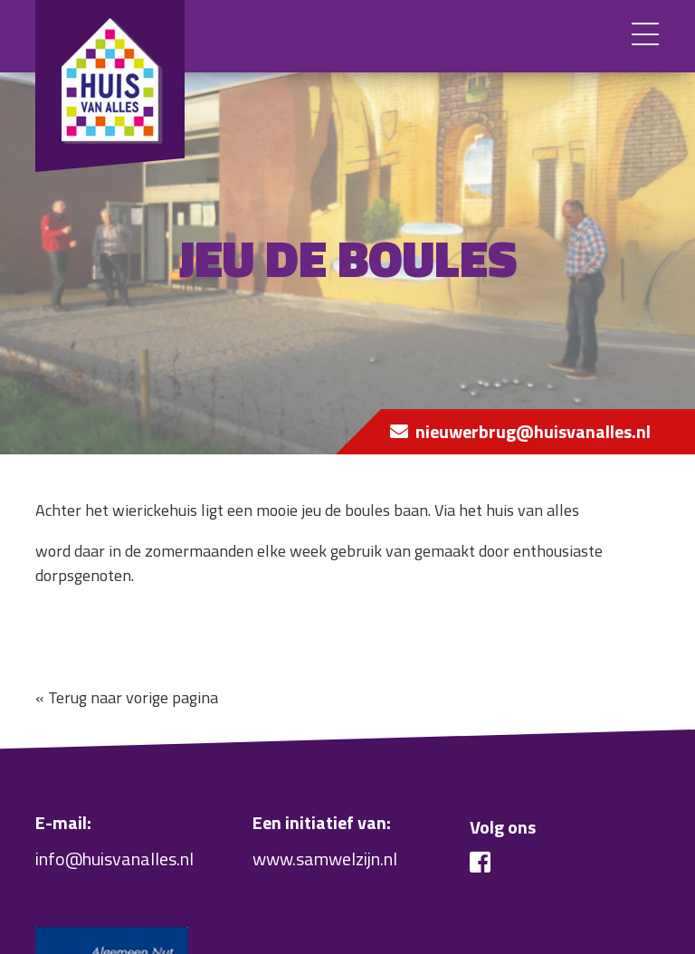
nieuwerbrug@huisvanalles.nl (533, 431)
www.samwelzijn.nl (324, 858)
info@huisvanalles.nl (114, 858)
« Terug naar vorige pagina (126, 697)
